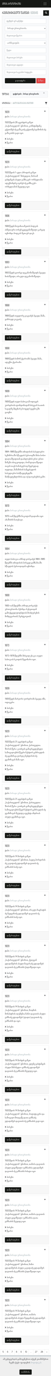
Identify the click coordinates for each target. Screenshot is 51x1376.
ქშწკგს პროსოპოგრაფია (11, 3)
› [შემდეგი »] (46, 1352)
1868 (7, 305)
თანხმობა (25, 1372)
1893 (7, 262)
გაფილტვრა (20, 81)
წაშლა (41, 81)
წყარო (10, 143)
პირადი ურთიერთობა (20, 117)
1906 (7, 216)
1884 (7, 441)
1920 (7, 112)
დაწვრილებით (13, 152)
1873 (7, 645)
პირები (10, 139)
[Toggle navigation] (45, 3)
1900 (7, 595)
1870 (7, 506)
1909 (7, 391)
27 (36, 1352)
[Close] (44, 93)
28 (42, 1352)
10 (26, 1352)
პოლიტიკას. (36, 1363)
